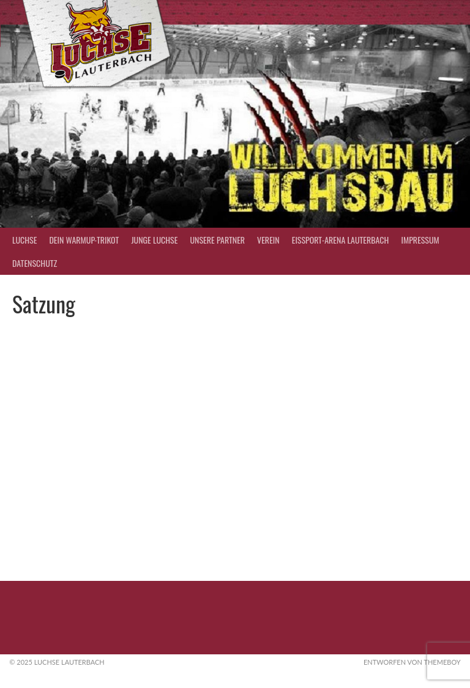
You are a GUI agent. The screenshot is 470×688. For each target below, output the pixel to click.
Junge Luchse (154, 239)
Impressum (420, 239)
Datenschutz (34, 262)
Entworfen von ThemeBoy (412, 662)
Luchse (24, 239)
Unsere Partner (217, 239)
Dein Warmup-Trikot (84, 239)
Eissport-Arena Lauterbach (340, 239)
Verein (268, 239)
